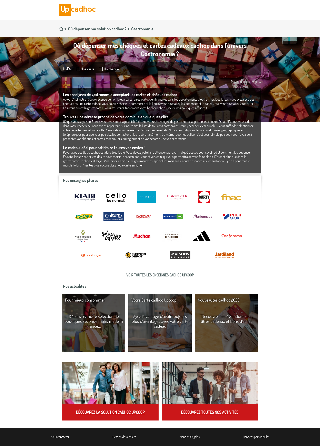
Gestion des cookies (124, 437)
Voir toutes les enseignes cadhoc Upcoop (160, 275)
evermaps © (253, 82)
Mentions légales (190, 437)
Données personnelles (256, 437)
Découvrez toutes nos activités (209, 412)
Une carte (87, 69)
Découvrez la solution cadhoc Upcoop (110, 412)
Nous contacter (60, 437)
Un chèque (111, 69)
